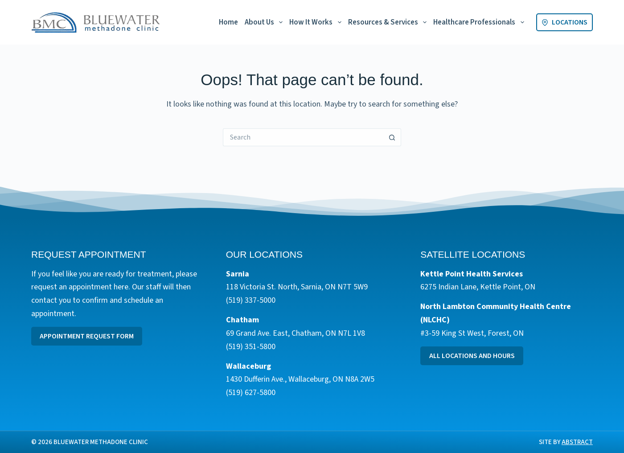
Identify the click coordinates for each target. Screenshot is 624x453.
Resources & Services (389, 22)
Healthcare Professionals (480, 22)
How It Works (317, 22)
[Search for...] (303, 137)
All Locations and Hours (472, 356)
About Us (265, 22)
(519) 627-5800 (250, 392)
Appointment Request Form (87, 336)
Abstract (577, 442)
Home (228, 22)
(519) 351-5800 (250, 346)
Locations (564, 22)
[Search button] (392, 137)
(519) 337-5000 (250, 300)
